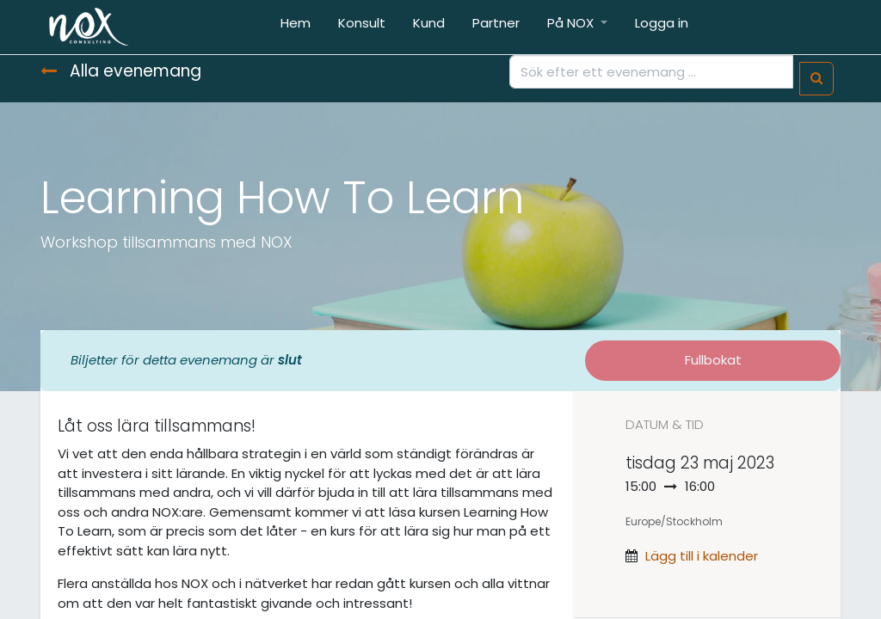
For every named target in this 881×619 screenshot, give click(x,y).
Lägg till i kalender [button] (701, 556)
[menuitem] (295, 27)
